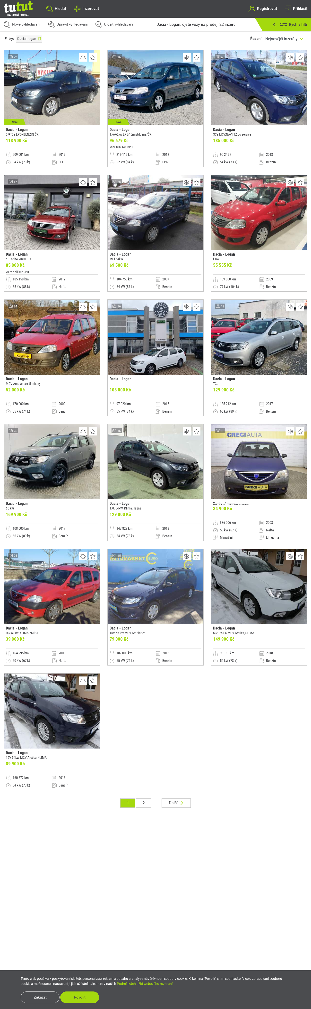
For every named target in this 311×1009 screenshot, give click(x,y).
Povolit (80, 997)
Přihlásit (296, 9)
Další (176, 803)
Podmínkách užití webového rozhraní (145, 984)
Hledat (56, 9)
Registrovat (263, 9)
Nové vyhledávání (22, 24)
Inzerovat (86, 9)
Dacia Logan (29, 39)
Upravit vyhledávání (68, 24)
